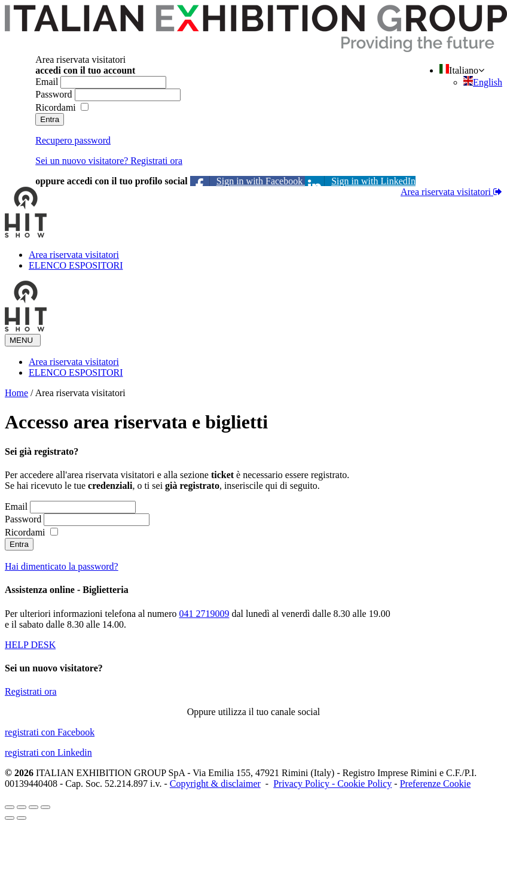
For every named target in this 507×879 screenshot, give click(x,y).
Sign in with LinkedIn (360, 181)
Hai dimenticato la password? (61, 566)
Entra (49, 119)
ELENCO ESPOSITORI (76, 265)
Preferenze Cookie (435, 783)
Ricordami (55, 107)
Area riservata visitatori (447, 192)
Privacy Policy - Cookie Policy (332, 783)
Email (46, 82)
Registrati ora (31, 691)
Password (53, 94)
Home (16, 393)
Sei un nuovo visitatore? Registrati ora (108, 161)
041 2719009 (204, 614)
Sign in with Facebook (247, 181)
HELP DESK (30, 645)
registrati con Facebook (49, 732)
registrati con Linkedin (48, 752)
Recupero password (73, 140)
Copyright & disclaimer (215, 783)
